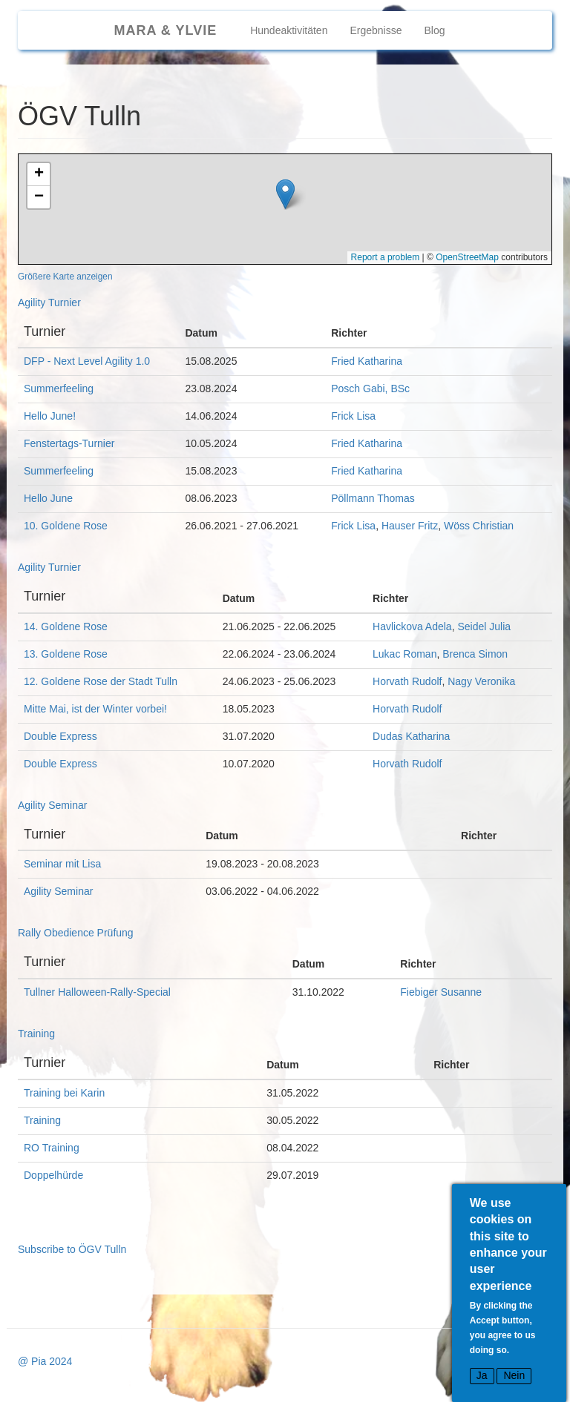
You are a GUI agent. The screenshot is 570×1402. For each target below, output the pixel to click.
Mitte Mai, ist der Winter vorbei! (95, 709)
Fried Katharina (366, 361)
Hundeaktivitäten (288, 30)
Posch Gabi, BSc (370, 388)
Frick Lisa (353, 416)
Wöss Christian (479, 526)
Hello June (48, 498)
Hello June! (50, 416)
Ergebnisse (376, 30)
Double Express (60, 736)
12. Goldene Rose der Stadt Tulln (100, 681)
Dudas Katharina (411, 736)
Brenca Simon (475, 654)
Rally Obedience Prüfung (76, 933)
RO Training (51, 1148)
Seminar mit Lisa (62, 864)
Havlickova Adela (412, 626)
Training (36, 1033)
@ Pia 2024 (45, 1361)
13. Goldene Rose (66, 654)
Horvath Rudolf (407, 681)
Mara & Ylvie (165, 30)
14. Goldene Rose (66, 626)
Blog (435, 30)
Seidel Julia (484, 626)
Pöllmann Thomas (373, 498)
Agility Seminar (52, 805)
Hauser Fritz (409, 526)
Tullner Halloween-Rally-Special (97, 992)
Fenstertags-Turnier (69, 443)
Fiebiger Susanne (441, 992)
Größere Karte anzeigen (65, 276)
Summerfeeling (59, 388)
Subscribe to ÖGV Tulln (72, 1249)
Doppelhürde (53, 1175)
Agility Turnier (49, 302)
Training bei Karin (64, 1093)
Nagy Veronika (481, 681)
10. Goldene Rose (66, 526)
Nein (514, 1376)
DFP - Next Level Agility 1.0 (87, 361)
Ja (482, 1376)
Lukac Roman (404, 654)
